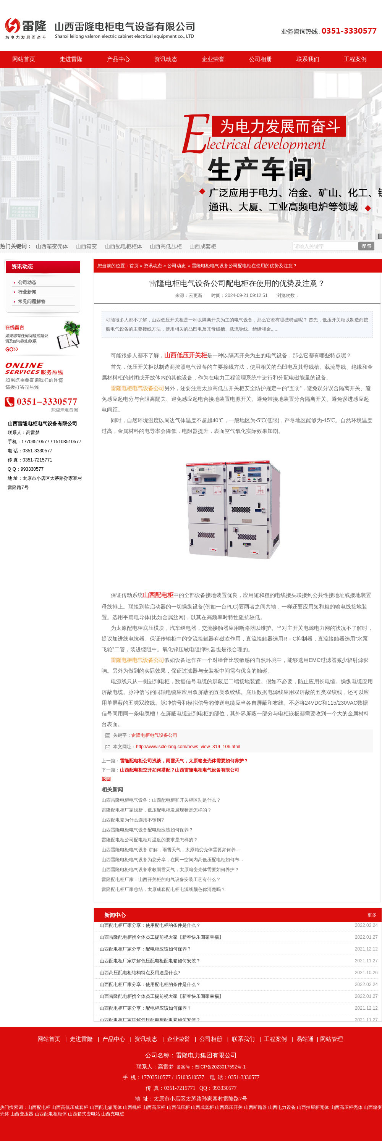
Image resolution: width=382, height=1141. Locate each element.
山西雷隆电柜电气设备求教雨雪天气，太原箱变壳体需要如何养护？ (170, 869)
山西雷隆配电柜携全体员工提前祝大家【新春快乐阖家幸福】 (161, 937)
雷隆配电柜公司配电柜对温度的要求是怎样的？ (150, 839)
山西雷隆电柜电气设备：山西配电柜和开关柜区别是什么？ (161, 800)
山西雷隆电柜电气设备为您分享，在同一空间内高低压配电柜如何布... (172, 859)
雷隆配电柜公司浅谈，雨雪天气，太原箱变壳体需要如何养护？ (184, 760)
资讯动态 (165, 59)
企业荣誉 (213, 59)
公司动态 (176, 265)
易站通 (308, 1039)
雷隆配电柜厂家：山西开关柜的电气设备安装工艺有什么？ (161, 879)
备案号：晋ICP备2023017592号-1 (211, 1067)
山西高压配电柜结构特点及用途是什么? (140, 972)
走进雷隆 (71, 59)
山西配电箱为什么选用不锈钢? (133, 820)
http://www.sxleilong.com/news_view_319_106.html (188, 746)
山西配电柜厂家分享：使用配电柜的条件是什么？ (150, 925)
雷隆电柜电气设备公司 (154, 735)
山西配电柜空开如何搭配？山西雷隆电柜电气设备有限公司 (179, 770)
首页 (134, 265)
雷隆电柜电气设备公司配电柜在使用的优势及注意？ (244, 265)
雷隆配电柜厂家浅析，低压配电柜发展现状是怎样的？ (157, 810)
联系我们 (307, 59)
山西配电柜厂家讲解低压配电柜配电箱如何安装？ (150, 960)
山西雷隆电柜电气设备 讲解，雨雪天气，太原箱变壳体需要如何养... (171, 849)
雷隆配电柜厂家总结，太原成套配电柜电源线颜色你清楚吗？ (163, 889)
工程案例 (355, 59)
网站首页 (23, 59)
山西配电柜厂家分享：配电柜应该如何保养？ (145, 949)
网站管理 (331, 1039)
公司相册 (260, 59)
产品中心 (118, 59)
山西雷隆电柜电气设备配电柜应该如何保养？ (147, 830)
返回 (106, 779)
